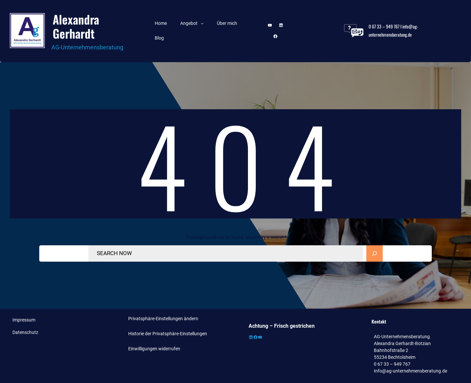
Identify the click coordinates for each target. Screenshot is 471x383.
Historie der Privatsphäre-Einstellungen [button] (167, 333)
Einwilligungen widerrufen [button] (154, 348)
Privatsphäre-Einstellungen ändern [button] (163, 318)
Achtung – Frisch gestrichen (282, 326)
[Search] (374, 253)
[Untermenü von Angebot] (202, 23)
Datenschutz (25, 332)
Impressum (23, 319)
